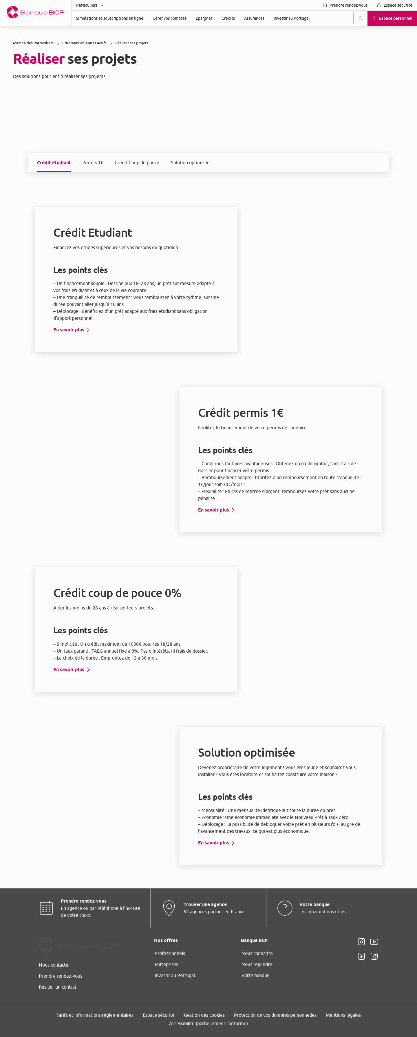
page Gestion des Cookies (179, 567)
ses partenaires (201, 469)
